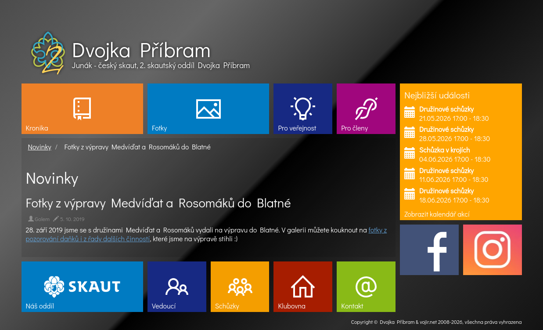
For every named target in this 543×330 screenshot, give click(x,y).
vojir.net (428, 321)
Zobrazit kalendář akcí (437, 213)
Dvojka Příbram (141, 49)
